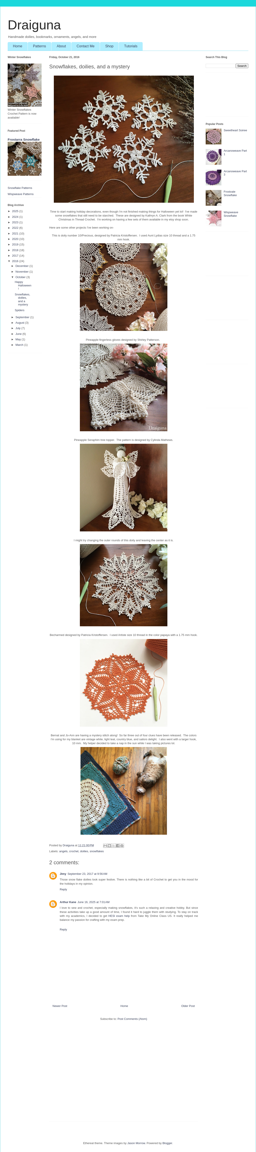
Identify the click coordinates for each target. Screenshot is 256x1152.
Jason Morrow (136, 1143)
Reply (63, 889)
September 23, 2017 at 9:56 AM (87, 873)
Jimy (63, 873)
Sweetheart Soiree (235, 130)
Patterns (39, 46)
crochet (74, 851)
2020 (15, 239)
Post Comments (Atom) (132, 1019)
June (19, 333)
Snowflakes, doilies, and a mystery (22, 299)
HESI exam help (119, 916)
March (20, 344)
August (20, 322)
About (61, 46)
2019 (15, 244)
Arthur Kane (68, 902)
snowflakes (97, 851)
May (19, 339)
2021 (15, 233)
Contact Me (86, 46)
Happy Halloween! (23, 285)
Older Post (188, 1006)
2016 (15, 261)
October (21, 277)
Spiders (19, 310)
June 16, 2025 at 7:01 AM (93, 902)
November (23, 271)
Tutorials (130, 46)
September (23, 317)
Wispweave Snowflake (231, 214)
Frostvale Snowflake (230, 193)
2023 (15, 222)
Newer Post (60, 1006)
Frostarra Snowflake (24, 139)
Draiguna (34, 25)
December (23, 266)
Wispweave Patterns (21, 194)
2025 (15, 211)
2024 (15, 216)
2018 (15, 250)
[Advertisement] (123, 1073)
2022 (15, 227)
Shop (109, 46)
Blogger (167, 1143)
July (18, 328)
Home (17, 46)
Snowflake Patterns (20, 188)
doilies (84, 851)
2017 (15, 255)
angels (63, 851)
